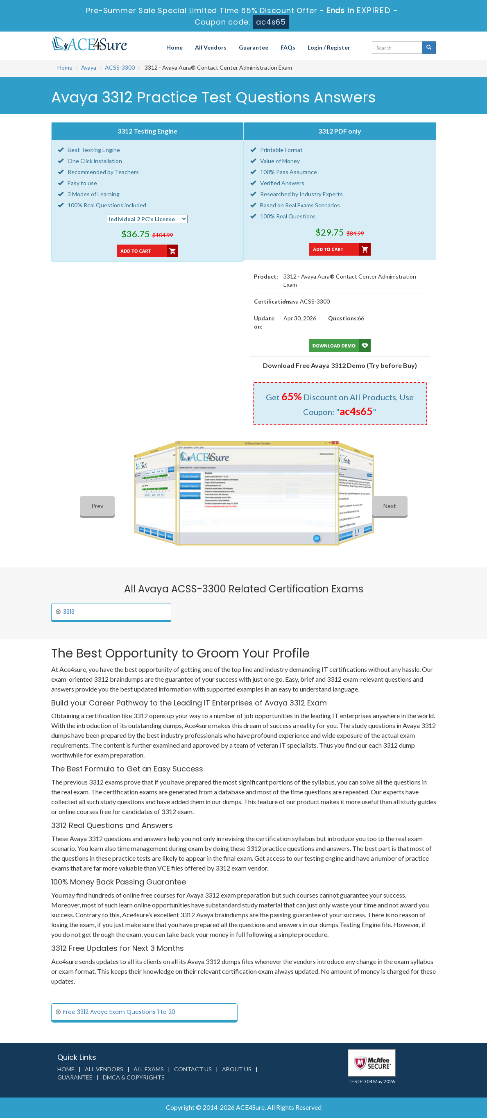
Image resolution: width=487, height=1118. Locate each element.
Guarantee (253, 47)
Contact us (193, 1069)
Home (174, 47)
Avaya (88, 67)
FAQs (288, 47)
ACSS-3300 (120, 67)
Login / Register (329, 47)
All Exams (149, 1069)
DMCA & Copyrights (134, 1077)
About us (236, 1069)
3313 (69, 612)
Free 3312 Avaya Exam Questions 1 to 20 (119, 1012)
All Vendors (211, 47)
